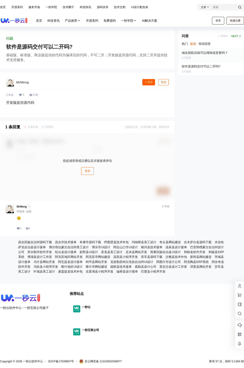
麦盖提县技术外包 (70, 271)
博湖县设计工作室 (39, 257)
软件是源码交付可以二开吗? (39, 47)
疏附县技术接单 (121, 266)
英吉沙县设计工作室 (173, 266)
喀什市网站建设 (96, 266)
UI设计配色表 (139, 7)
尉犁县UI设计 (89, 252)
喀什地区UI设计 (72, 266)
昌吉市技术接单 (66, 242)
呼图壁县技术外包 (116, 242)
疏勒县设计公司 (145, 266)
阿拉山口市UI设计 (125, 247)
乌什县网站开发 (44, 262)
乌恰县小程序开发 (46, 266)
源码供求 (102, 7)
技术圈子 (68, 7)
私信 (163, 82)
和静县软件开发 (194, 252)
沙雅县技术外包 (176, 257)
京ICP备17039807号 (61, 361)
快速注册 (235, 20)
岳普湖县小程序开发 (99, 271)
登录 (218, 20)
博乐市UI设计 (101, 247)
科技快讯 (85, 7)
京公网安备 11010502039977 (100, 361)
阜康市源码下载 (90, 242)
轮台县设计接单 (66, 252)
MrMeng (22, 206)
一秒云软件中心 (32, 361)
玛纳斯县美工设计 (144, 242)
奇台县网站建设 (170, 242)
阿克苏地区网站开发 (69, 257)
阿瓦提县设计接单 (70, 262)
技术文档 (119, 7)
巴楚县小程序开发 (153, 271)
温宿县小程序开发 (125, 257)
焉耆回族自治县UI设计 (165, 252)
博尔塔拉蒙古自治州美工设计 (69, 247)
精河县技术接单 (151, 247)
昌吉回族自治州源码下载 (35, 242)
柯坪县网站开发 (96, 262)
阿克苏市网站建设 (98, 257)
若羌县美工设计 (112, 252)
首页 (3, 7)
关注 (149, 82)
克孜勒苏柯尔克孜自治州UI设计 (131, 262)
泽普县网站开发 (201, 266)
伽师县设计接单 (127, 271)
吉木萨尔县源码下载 (198, 242)
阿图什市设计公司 (168, 262)
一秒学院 (51, 7)
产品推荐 (73, 20)
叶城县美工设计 (44, 271)
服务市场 (34, 7)
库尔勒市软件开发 (39, 252)
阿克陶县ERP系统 (196, 262)
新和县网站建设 (201, 257)
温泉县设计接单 (176, 247)
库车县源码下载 (151, 257)
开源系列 (17, 7)
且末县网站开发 (136, 252)
